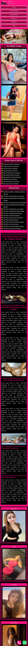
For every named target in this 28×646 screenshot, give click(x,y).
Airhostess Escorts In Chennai (11, 164)
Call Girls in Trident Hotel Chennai (12, 213)
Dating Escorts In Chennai (10, 170)
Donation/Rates (14, 14)
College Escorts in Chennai (10, 168)
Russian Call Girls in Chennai (11, 181)
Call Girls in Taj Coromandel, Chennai (13, 226)
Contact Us (14, 18)
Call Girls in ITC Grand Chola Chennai (13, 222)
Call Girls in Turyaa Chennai (11, 224)
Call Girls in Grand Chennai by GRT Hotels (14, 202)
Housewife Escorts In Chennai (11, 175)
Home (13, 7)
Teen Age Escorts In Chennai (11, 183)
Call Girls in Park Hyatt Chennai (12, 228)
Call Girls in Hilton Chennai (10, 219)
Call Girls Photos (14, 11)
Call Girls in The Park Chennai (11, 215)
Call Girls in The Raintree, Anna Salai (13, 209)
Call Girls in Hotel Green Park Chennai (13, 196)
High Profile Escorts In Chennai (11, 173)
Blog (14, 25)
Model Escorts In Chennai (10, 179)
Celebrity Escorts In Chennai (11, 166)
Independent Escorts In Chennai (12, 177)
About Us (14, 22)
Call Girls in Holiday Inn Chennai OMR (13, 211)
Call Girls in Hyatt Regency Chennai (13, 217)
